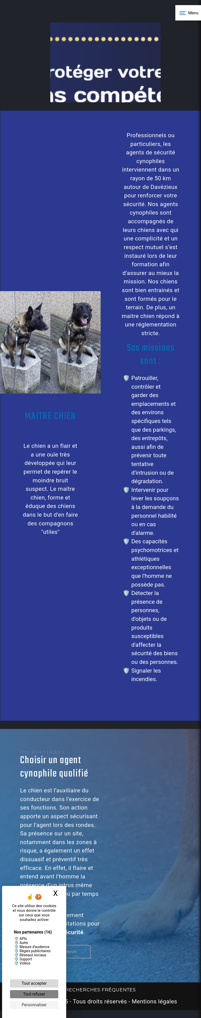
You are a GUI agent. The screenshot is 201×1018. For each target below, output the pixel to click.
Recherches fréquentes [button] (100, 989)
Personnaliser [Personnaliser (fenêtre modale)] (34, 1004)
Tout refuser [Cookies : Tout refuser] (34, 994)
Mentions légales (153, 1001)
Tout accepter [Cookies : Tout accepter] (34, 983)
